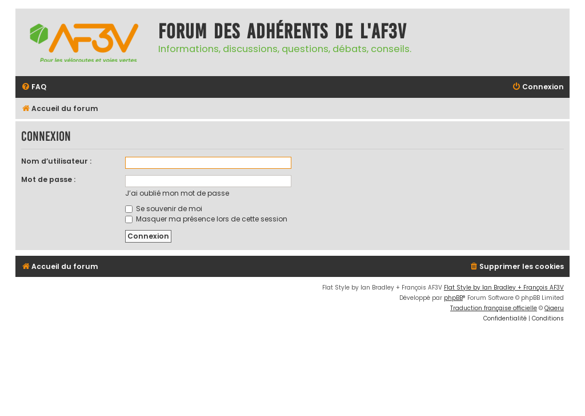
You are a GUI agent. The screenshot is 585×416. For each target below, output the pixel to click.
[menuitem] (33, 87)
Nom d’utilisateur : (56, 161)
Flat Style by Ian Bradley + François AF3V (504, 287)
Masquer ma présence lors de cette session (206, 219)
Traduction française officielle (493, 308)
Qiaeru (554, 308)
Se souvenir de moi (163, 208)
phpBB (453, 298)
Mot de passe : (48, 179)
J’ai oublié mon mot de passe (177, 193)
